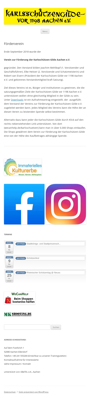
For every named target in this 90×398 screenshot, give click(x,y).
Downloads (17, 99)
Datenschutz (10, 391)
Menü (45, 31)
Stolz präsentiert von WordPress (33, 391)
